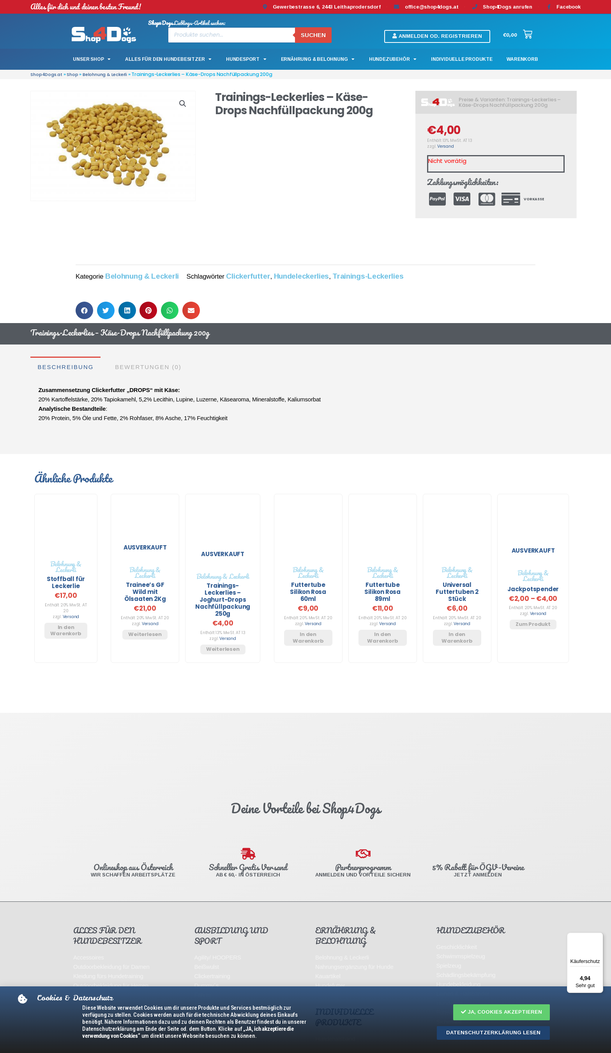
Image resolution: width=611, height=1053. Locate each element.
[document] (305, 526)
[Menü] (598, 937)
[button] (501, 1012)
